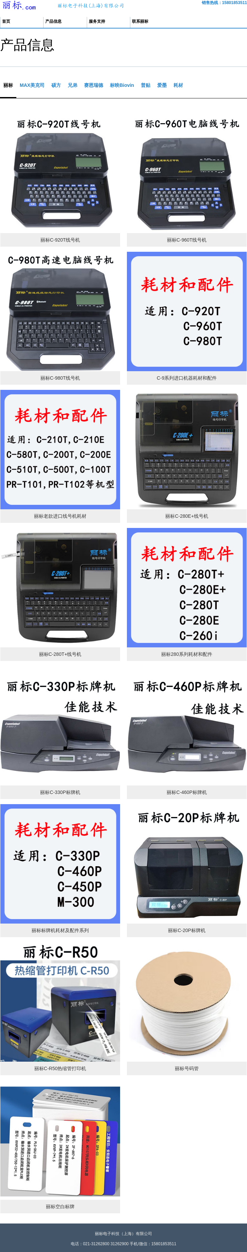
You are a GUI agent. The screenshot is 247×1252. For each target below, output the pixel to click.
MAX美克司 (32, 85)
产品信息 (53, 21)
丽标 (8, 85)
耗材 (178, 85)
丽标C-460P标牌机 (187, 792)
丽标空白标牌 (60, 1206)
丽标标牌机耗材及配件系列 (60, 930)
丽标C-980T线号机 (60, 378)
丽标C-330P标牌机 (60, 792)
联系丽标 (140, 21)
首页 (6, 21)
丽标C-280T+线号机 (60, 654)
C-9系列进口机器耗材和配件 (187, 378)
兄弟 (72, 85)
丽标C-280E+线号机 (186, 516)
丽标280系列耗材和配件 (186, 654)
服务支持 (97, 21)
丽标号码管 (187, 1068)
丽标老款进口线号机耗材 (60, 516)
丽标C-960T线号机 (187, 240)
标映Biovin (122, 85)
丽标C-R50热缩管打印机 (60, 1068)
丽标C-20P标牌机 (186, 930)
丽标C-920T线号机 (60, 240)
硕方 (56, 85)
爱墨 (162, 85)
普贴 (145, 85)
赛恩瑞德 (93, 85)
